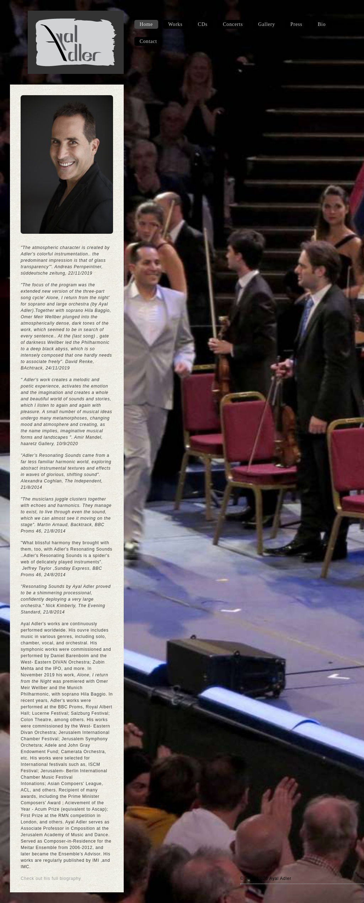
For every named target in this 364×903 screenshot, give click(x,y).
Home (146, 24)
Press (296, 24)
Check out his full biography (51, 878)
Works (175, 24)
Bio (322, 24)
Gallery (266, 24)
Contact (148, 41)
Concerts (233, 24)
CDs (203, 24)
